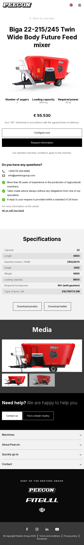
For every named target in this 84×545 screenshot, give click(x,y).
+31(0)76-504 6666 (19, 171)
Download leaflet (57, 306)
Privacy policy (70, 536)
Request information (42, 142)
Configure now (42, 132)
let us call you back (13, 210)
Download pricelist (27, 306)
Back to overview (43, 18)
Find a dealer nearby (38, 415)
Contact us (12, 415)
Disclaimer (42, 539)
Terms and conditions (49, 536)
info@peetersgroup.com (21, 175)
